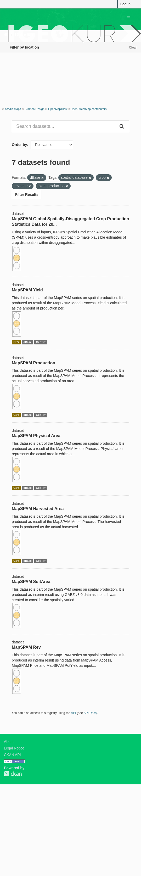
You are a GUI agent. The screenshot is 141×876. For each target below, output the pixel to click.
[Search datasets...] (63, 126)
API (73, 713)
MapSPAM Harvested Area (38, 508)
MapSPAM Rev (26, 647)
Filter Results (26, 194)
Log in (125, 4)
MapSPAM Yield (27, 290)
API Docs (90, 713)
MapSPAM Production (33, 363)
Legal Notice (14, 748)
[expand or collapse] (128, 18)
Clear (133, 47)
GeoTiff (41, 342)
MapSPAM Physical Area (36, 435)
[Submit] (122, 126)
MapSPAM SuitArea (31, 581)
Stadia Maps (13, 109)
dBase (27, 342)
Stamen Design (34, 109)
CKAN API (12, 755)
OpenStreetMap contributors (88, 109)
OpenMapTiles (57, 109)
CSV (16, 342)
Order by (19, 145)
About (9, 741)
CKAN (13, 774)
